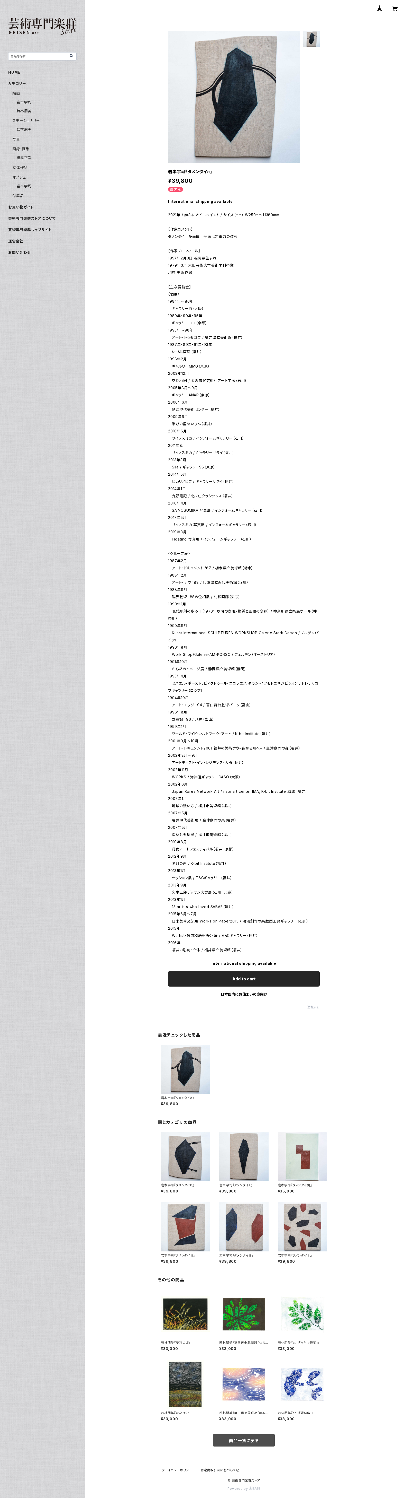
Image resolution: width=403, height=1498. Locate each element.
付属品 (18, 196)
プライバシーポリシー (177, 1470)
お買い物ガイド (21, 207)
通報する (313, 1007)
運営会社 (15, 241)
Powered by (243, 1489)
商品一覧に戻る (244, 1440)
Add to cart (244, 978)
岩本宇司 (24, 102)
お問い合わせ (19, 252)
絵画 (16, 93)
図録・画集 (21, 149)
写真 (16, 139)
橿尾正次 (24, 157)
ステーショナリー (26, 120)
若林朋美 (24, 111)
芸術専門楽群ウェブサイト (30, 230)
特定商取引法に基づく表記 (219, 1470)
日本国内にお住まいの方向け (244, 994)
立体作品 (20, 167)
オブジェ (19, 177)
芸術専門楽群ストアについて (32, 218)
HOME (14, 72)
